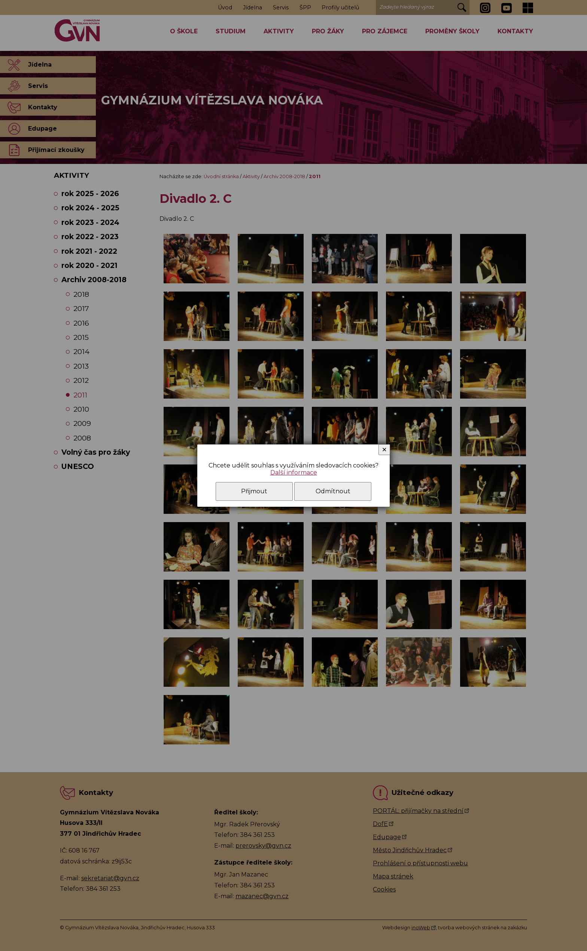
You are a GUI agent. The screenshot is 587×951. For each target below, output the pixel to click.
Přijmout (254, 491)
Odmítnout (333, 491)
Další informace (293, 472)
